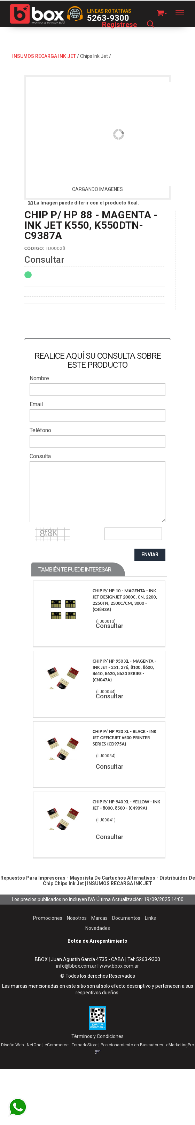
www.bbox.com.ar (119, 966)
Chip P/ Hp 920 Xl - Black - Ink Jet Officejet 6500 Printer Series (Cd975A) (124, 738)
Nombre (39, 378)
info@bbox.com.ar (76, 966)
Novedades (97, 928)
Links (150, 918)
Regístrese (119, 24)
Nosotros (77, 918)
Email (36, 404)
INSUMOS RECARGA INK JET (44, 56)
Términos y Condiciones (97, 1036)
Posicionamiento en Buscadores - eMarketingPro (147, 1045)
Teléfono (40, 430)
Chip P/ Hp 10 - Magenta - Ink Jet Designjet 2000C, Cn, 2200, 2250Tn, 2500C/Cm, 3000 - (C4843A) (125, 600)
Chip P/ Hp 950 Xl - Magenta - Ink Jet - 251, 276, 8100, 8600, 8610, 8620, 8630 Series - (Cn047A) (124, 670)
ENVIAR (149, 554)
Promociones (47, 918)
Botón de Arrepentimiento (97, 941)
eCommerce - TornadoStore (71, 1045)
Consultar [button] (44, 259)
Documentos (126, 918)
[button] (162, 12)
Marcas (99, 918)
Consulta (40, 456)
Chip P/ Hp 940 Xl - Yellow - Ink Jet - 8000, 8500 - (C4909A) (126, 805)
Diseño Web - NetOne (21, 1045)
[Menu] (183, 13)
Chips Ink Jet (94, 56)
